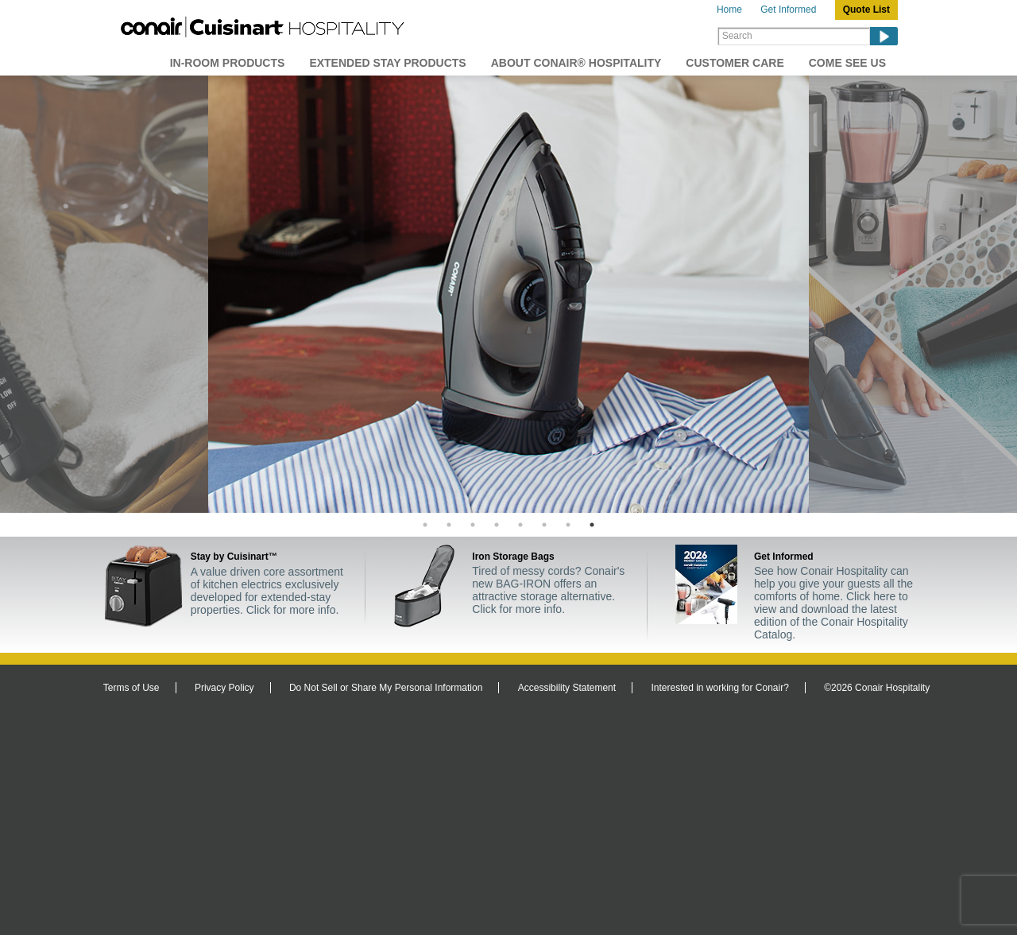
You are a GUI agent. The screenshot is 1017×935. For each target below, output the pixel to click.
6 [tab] (544, 525)
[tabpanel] (508, 294)
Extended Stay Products (387, 62)
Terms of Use (131, 687)
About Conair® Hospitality (576, 62)
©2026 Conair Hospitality (877, 687)
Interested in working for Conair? (719, 687)
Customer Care (734, 62)
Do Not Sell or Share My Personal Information (385, 687)
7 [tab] (568, 525)
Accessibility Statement (567, 687)
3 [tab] (473, 525)
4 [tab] (497, 525)
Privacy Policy (224, 687)
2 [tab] (449, 525)
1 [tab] (425, 525)
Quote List (866, 9)
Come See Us (847, 62)
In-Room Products (227, 62)
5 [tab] (520, 525)
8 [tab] (592, 525)
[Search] (793, 36)
